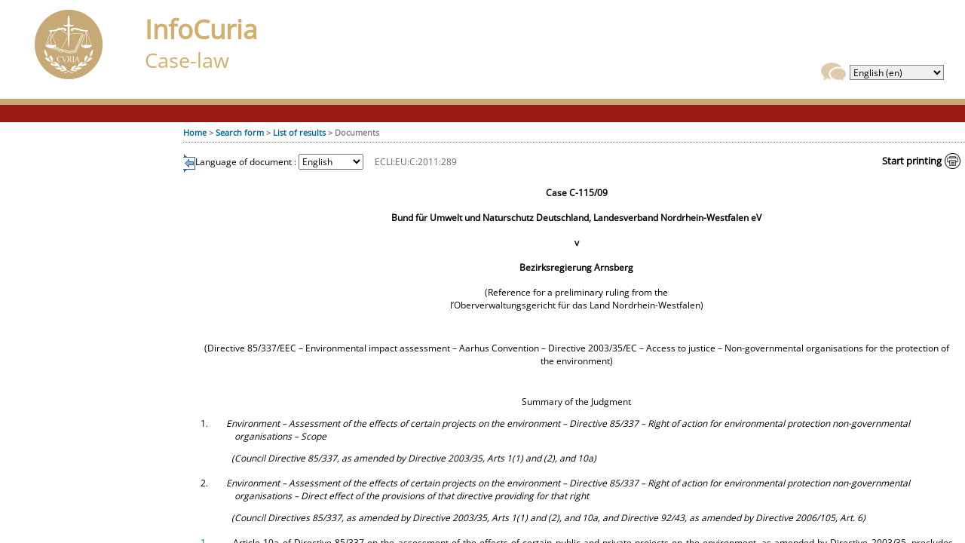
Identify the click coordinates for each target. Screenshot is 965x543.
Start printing (912, 160)
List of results (299, 132)
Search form (240, 132)
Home (195, 132)
